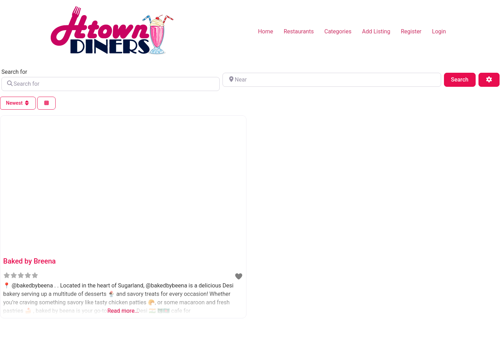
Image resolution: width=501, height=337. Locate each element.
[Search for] (110, 84)
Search (463, 79)
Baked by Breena (29, 261)
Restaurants (299, 31)
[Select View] (46, 103)
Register (411, 31)
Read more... (123, 310)
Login (439, 31)
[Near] (332, 80)
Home (265, 31)
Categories (337, 31)
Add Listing (376, 31)
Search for (14, 72)
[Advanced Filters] (489, 80)
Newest (18, 103)
